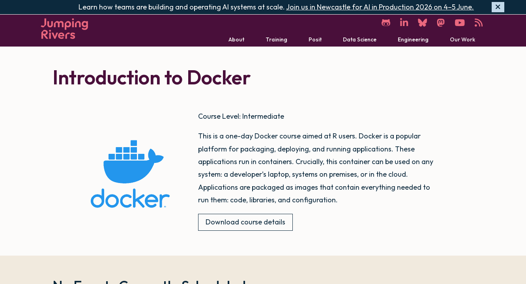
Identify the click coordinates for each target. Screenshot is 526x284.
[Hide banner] (498, 7)
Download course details (245, 221)
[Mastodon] (441, 22)
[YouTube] (459, 22)
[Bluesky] (422, 22)
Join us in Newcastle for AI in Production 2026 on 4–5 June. (380, 6)
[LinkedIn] (404, 22)
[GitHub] (385, 22)
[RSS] (479, 22)
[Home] (64, 28)
